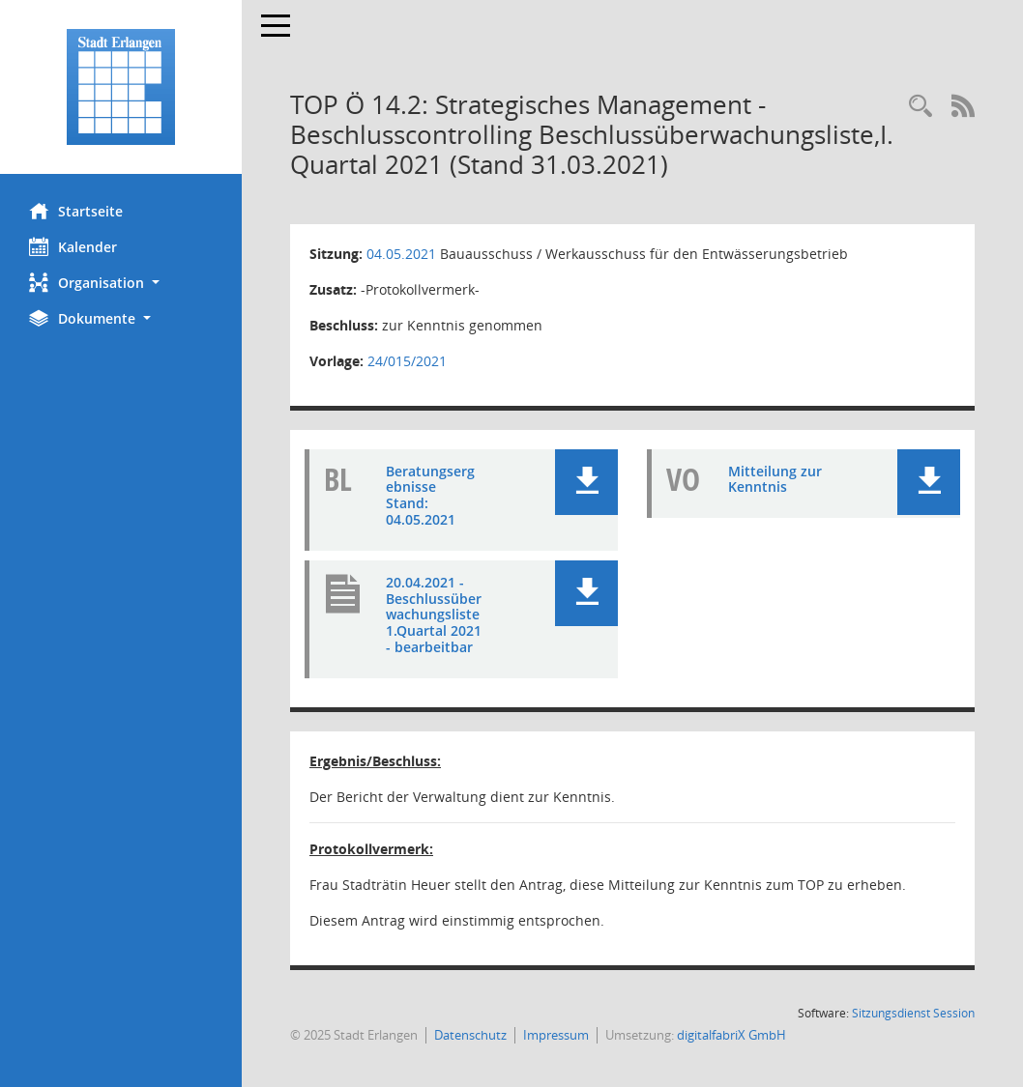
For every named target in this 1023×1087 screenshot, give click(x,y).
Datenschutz (470, 1035)
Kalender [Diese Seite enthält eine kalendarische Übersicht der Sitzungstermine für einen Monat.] (73, 246)
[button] (121, 282)
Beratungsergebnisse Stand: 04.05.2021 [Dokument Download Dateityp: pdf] (430, 495)
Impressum (556, 1035)
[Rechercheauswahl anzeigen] (920, 107)
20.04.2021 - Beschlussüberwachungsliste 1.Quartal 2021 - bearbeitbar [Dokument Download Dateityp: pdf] (434, 614)
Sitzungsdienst (913, 1013)
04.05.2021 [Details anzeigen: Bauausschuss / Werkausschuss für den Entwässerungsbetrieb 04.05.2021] (401, 253)
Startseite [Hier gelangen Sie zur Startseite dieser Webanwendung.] (76, 210)
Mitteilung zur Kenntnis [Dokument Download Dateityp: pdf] (775, 479)
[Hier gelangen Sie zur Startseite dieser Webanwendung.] (121, 87)
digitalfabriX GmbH (731, 1035)
